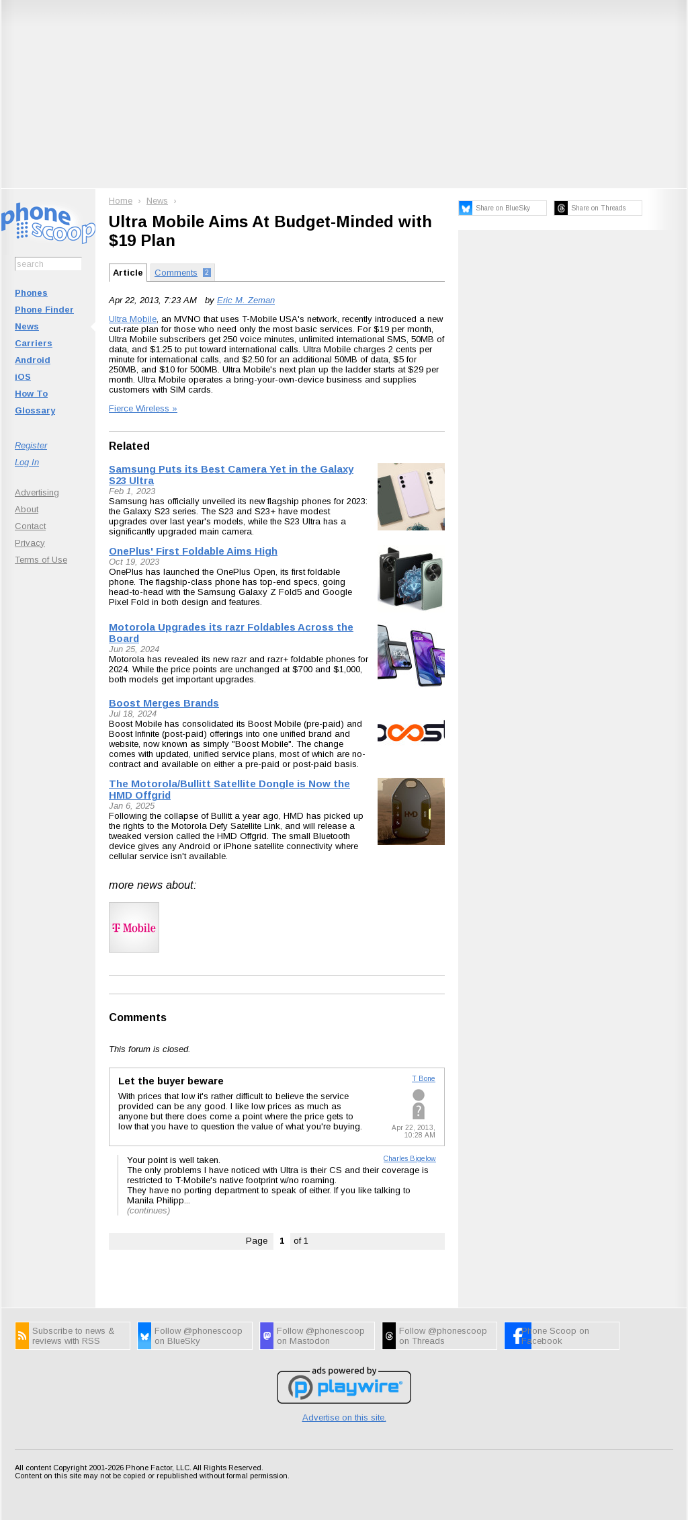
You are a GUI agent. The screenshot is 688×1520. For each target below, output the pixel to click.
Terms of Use (41, 560)
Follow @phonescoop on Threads (443, 1336)
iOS (23, 377)
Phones (31, 293)
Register (31, 445)
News (27, 326)
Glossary (35, 410)
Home (120, 201)
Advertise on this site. (344, 1417)
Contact (30, 526)
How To (31, 394)
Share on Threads (598, 208)
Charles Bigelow (410, 1158)
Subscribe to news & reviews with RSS (73, 1336)
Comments (138, 1017)
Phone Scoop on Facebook (555, 1336)
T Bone (423, 1078)
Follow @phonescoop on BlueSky (199, 1336)
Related (129, 446)
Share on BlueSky (503, 208)
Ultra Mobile (133, 319)
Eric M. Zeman (246, 300)
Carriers (33, 343)
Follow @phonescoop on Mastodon (321, 1336)
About (26, 509)
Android (32, 360)
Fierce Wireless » (143, 408)
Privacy (30, 543)
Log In (27, 462)
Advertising (37, 492)
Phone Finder (44, 310)
